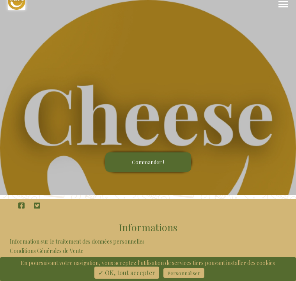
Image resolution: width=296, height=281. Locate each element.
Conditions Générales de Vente (46, 250)
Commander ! (148, 162)
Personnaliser (183, 273)
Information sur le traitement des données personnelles (77, 241)
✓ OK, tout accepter (126, 273)
